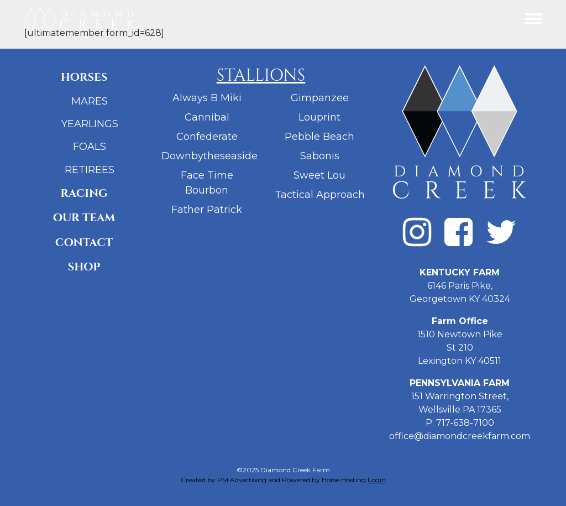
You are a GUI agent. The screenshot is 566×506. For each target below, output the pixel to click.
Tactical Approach (320, 195)
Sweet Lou (319, 175)
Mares (89, 101)
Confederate (207, 137)
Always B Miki (207, 98)
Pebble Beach (319, 137)
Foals (89, 146)
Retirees (89, 170)
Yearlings (89, 124)
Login (377, 480)
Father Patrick (206, 210)
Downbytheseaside (209, 156)
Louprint (319, 117)
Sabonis (319, 156)
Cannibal (207, 117)
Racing (83, 193)
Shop (84, 266)
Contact (84, 242)
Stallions (261, 75)
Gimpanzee (320, 98)
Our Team (84, 217)
